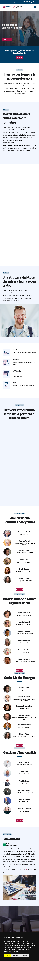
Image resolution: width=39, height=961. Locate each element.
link (27, 870)
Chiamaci (19, 58)
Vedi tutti (19, 590)
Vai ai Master (7, 39)
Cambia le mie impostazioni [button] (20, 955)
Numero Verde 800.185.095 (22, 2)
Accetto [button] (7, 955)
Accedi (33, 2)
